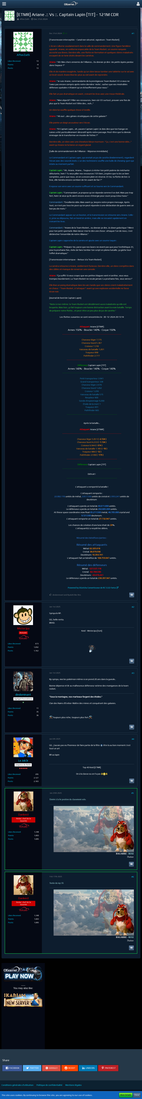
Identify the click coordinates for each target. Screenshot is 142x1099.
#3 (133, 673)
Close (136, 1095)
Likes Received (14, 61)
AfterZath (24, 19)
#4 (133, 739)
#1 (133, 33)
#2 (133, 607)
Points (10, 65)
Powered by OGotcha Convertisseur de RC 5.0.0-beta (92, 588)
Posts (10, 68)
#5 (132, 793)
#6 (132, 876)
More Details (125, 1095)
